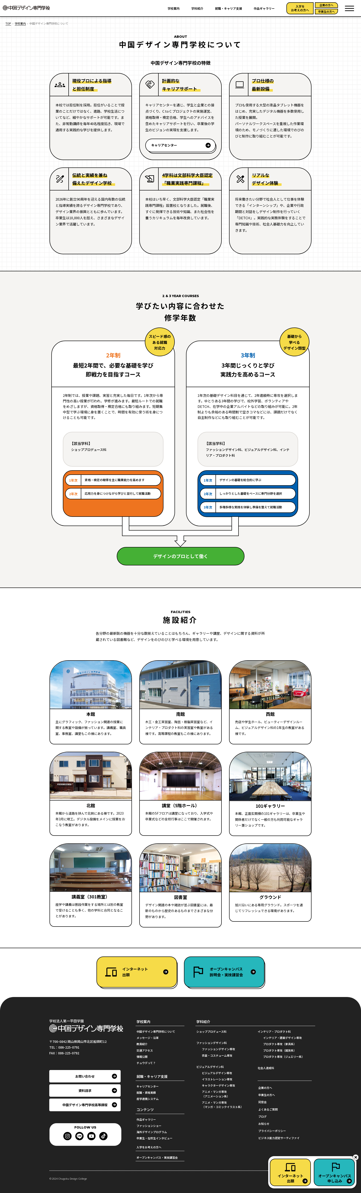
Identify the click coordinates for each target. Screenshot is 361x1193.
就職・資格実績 (146, 1092)
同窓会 (262, 1102)
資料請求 (85, 1090)
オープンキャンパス (237, 972)
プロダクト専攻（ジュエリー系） (283, 1056)
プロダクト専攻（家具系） (279, 1044)
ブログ (262, 1116)
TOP (8, 23)
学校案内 (174, 8)
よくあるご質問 (268, 1109)
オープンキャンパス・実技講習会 (157, 1157)
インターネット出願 (135, 972)
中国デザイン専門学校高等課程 (85, 1104)
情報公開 (142, 1056)
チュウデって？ (146, 1063)
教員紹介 (142, 1044)
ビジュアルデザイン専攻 (217, 1073)
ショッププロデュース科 (211, 1031)
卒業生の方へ (326, 11)
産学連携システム (148, 1099)
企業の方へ (326, 5)
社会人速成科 (266, 1068)
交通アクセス (145, 1050)
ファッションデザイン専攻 (218, 1049)
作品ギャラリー (264, 8)
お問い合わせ (85, 1076)
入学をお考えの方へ (300, 8)
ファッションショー (149, 1126)
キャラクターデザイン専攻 (218, 1085)
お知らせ (263, 1124)
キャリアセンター (164, 145)
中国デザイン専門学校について (156, 1031)
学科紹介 (197, 8)
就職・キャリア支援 (228, 8)
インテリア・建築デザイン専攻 (282, 1038)
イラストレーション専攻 (217, 1079)
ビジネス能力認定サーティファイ (279, 1138)
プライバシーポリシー (272, 1131)
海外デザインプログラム (152, 1132)
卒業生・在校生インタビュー (154, 1138)
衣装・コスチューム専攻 (217, 1055)
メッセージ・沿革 (148, 1038)
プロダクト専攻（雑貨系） (279, 1050)
